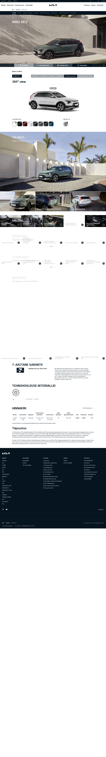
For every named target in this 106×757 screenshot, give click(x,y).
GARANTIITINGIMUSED (7, 726)
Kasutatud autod (19, 5)
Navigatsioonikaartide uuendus (50, 677)
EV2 (3, 663)
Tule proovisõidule (27, 665)
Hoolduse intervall (47, 670)
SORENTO (4, 695)
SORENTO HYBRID (6, 697)
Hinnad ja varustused (71, 76)
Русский (103, 1)
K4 (2, 679)
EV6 (3, 684)
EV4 (3, 672)
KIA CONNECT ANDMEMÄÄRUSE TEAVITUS (25, 726)
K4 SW (3, 681)
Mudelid (3, 5)
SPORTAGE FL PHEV (7, 691)
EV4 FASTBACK (5, 675)
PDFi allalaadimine (87, 608)
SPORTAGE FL (5, 688)
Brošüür (15, 1)
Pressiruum (35, 76)
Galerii (19, 12)
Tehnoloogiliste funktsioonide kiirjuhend (52, 681)
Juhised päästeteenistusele (90, 672)
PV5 (3, 704)
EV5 (3, 693)
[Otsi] (98, 1)
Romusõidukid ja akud (48, 672)
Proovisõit (3, 1)
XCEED (3, 668)
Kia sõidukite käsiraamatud (49, 679)
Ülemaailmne (101, 710)
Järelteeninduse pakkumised (50, 663)
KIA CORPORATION (88, 661)
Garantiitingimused (47, 668)
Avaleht (14, 12)
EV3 (3, 670)
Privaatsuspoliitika (88, 677)
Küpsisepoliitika (87, 679)
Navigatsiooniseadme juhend (85, 76)
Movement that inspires (90, 665)
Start (53, 88)
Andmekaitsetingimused (90, 675)
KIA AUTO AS (13, 9)
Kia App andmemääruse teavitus (51, 686)
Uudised (93, 5)
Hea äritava (87, 670)
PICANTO (4, 661)
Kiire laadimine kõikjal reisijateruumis (54, 376)
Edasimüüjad (29, 5)
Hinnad (36, 12)
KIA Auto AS (87, 663)
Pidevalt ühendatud (51, 376)
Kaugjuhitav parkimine (54, 467)
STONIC (4, 665)
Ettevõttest (100, 5)
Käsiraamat (60, 76)
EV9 (3, 700)
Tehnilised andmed (64, 12)
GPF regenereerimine (48, 688)
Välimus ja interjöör (28, 12)
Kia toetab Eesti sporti (89, 668)
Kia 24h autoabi (47, 675)
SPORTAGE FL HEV (6, 686)
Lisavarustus (54, 12)
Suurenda (17, 201)
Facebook (3, 710)
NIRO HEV (24, 9)
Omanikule (87, 5)
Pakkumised (10, 5)
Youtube (6, 710)
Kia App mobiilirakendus (48, 684)
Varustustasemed (44, 12)
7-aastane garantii (47, 665)
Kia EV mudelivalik (68, 663)
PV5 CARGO (5, 702)
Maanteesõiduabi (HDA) (51, 467)
